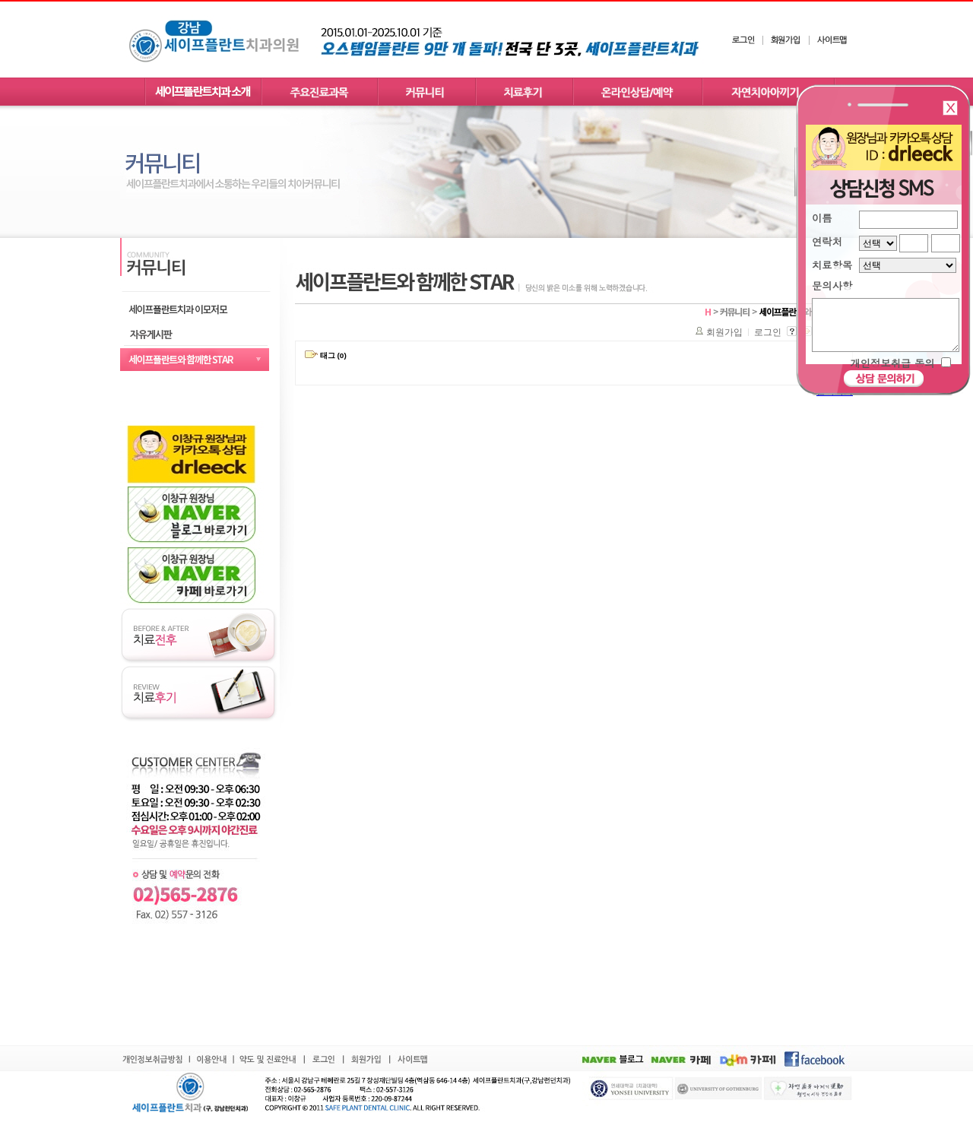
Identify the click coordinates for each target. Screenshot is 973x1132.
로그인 (767, 332)
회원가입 (724, 332)
